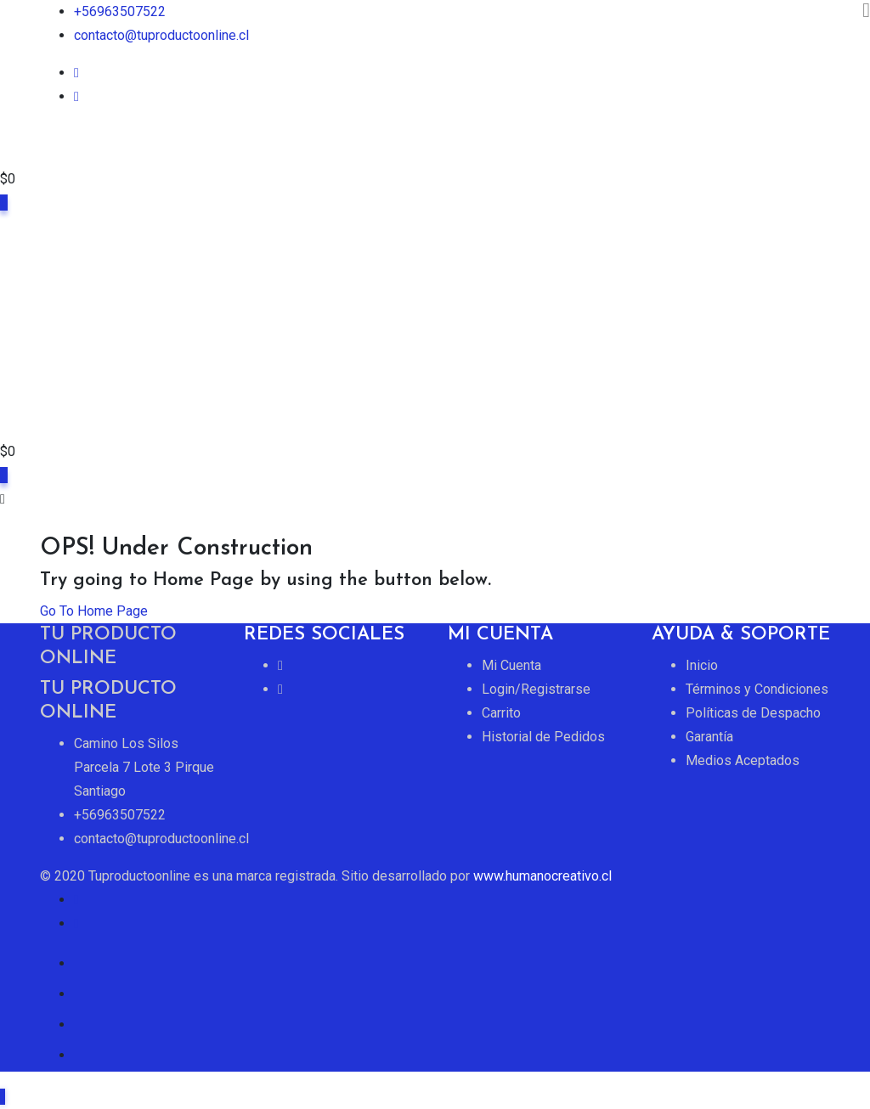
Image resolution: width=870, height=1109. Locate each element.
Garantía (709, 737)
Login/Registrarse (536, 689)
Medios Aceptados (742, 760)
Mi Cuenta (511, 665)
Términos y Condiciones (757, 689)
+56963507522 (120, 11)
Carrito (501, 713)
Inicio (702, 665)
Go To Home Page (94, 611)
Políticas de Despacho (753, 713)
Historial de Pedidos (543, 737)
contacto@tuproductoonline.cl (161, 35)
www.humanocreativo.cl (542, 876)
